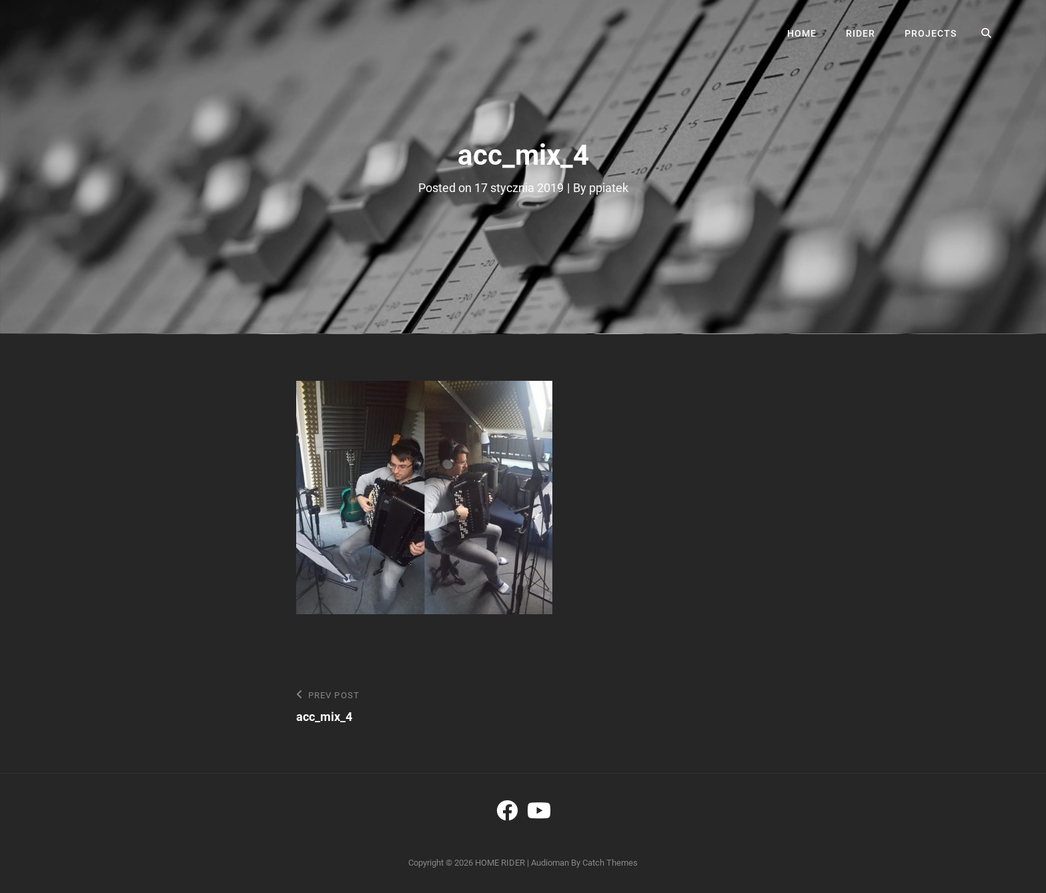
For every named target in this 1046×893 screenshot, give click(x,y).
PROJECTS (931, 33)
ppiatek (608, 188)
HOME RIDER (500, 863)
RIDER (860, 33)
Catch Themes (610, 863)
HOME (802, 33)
